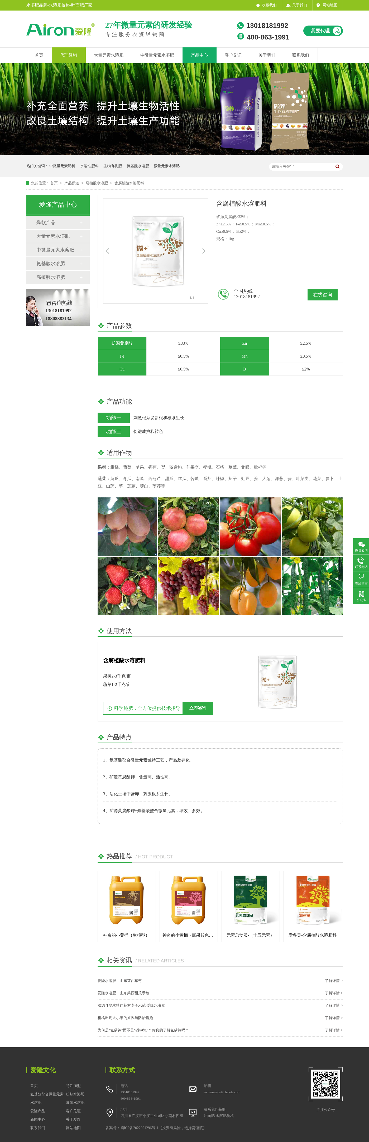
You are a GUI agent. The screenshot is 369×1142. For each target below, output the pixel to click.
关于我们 (299, 5)
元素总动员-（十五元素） (250, 935)
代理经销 (68, 55)
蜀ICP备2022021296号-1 (139, 1128)
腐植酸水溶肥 (97, 183)
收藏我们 (269, 5)
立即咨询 (197, 708)
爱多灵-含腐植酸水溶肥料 (312, 935)
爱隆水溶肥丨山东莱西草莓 (120, 981)
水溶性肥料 (89, 166)
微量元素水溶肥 (167, 166)
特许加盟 (73, 1086)
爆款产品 (45, 222)
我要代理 (320, 30)
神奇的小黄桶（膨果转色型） (189, 935)
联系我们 (300, 55)
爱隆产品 (37, 1111)
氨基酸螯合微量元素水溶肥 (47, 1098)
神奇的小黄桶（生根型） (126, 935)
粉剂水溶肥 (75, 1094)
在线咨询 (322, 294)
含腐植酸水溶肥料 (129, 183)
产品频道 (72, 183)
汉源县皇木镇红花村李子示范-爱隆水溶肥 (131, 1005)
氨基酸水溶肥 (138, 166)
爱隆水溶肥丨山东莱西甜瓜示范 (123, 993)
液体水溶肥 (75, 1103)
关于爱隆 (73, 1119)
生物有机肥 (112, 166)
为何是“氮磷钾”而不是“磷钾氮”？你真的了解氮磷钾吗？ (143, 1030)
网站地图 (330, 5)
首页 (39, 55)
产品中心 (199, 55)
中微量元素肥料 (62, 166)
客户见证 (233, 55)
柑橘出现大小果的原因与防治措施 (125, 1018)
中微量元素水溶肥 (157, 55)
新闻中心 (37, 1119)
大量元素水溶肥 (108, 55)
